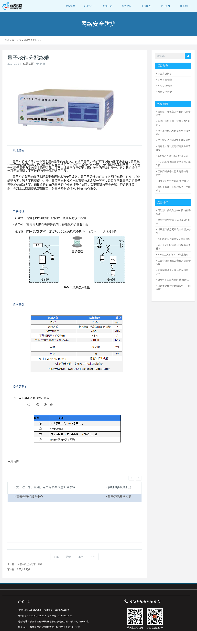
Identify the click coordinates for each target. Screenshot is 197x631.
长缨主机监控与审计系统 (30, 552)
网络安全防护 (30, 40)
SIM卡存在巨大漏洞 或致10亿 (173, 181)
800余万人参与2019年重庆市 (173, 156)
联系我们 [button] (185, 6)
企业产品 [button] (108, 6)
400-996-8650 (145, 589)
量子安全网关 (23, 557)
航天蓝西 (28, 63)
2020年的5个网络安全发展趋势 (174, 140)
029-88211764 (36, 598)
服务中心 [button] (127, 6)
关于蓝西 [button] (166, 6)
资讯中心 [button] (89, 6)
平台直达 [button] (147, 6)
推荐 (80, 544)
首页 (18, 40)
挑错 (68, 544)
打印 (92, 544)
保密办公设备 (165, 73)
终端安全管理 (165, 85)
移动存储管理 (165, 79)
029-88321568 (62, 598)
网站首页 (70, 6)
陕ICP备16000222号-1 (103, 627)
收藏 (56, 544)
